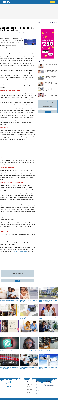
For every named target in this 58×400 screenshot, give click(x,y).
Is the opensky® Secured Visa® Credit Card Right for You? (50, 89)
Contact (37, 384)
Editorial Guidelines (39, 391)
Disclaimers (38, 388)
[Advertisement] (29, 10)
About (37, 382)
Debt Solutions (2, 20)
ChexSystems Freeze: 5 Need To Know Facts (29, 350)
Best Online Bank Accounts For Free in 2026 (9, 316)
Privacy (37, 387)
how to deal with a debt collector (19, 250)
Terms (37, 385)
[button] (17, 24)
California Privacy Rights (39, 394)
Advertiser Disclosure (5, 24)
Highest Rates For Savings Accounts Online (9, 299)
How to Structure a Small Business (46, 350)
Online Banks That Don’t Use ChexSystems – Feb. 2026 (50, 71)
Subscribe (17, 280)
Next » (31, 369)
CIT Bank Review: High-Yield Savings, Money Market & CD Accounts (50, 77)
